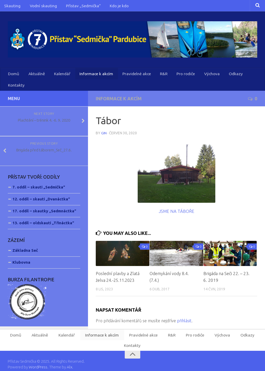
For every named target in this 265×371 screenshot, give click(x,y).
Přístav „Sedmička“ (77, 6)
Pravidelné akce (128, 76)
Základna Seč (25, 242)
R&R (154, 76)
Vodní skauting (39, 6)
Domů (13, 76)
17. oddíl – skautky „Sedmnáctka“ (44, 202)
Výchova (199, 76)
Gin (104, 124)
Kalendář (57, 76)
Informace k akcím (90, 76)
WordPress (38, 360)
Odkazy (221, 76)
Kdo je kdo (111, 6)
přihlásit (184, 312)
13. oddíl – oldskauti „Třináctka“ (43, 214)
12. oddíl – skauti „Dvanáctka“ (41, 190)
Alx (69, 360)
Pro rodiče (175, 76)
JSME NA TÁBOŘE (176, 202)
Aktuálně (34, 76)
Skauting (11, 6)
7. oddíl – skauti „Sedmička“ (38, 179)
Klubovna (21, 254)
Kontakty (243, 76)
